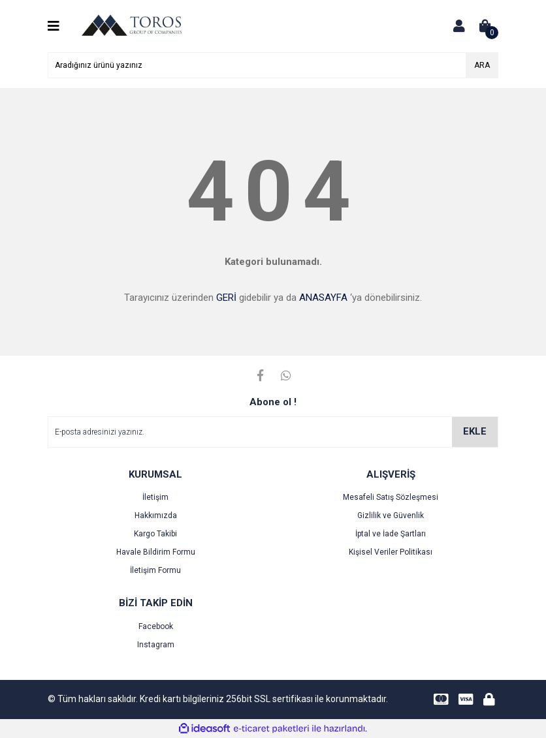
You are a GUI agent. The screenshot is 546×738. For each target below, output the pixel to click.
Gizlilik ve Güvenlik (390, 515)
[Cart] (485, 26)
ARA (482, 65)
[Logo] (131, 25)
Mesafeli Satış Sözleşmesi (390, 497)
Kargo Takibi (155, 533)
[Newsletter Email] (273, 432)
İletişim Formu (155, 570)
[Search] (273, 65)
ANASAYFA (323, 297)
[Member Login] (459, 26)
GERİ (226, 297)
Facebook (155, 626)
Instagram (155, 644)
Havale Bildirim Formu (155, 552)
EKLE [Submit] (475, 431)
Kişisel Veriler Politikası (390, 552)
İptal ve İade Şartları (390, 533)
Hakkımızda (156, 515)
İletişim (155, 497)
